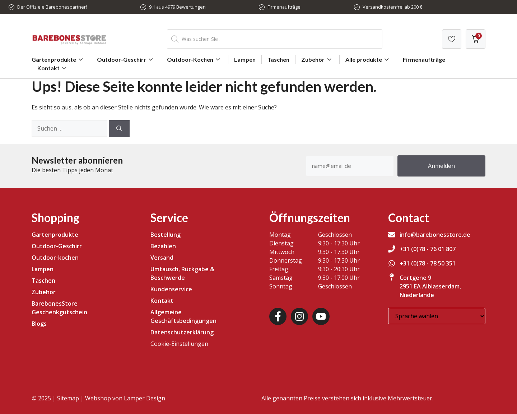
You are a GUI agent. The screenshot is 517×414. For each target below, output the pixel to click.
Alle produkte (368, 59)
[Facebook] (278, 316)
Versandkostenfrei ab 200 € (392, 7)
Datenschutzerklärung (182, 332)
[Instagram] (299, 316)
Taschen (278, 59)
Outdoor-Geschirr (126, 59)
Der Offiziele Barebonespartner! (52, 7)
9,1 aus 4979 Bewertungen (177, 7)
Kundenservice (171, 289)
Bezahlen (163, 246)
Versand (161, 258)
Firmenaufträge (284, 7)
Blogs (39, 324)
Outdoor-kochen (55, 258)
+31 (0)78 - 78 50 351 (428, 263)
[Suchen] (119, 128)
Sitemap (68, 398)
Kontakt (53, 68)
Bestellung (165, 235)
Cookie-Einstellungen (179, 344)
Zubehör (317, 59)
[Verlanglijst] (451, 39)
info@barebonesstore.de (435, 235)
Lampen (245, 59)
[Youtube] (321, 316)
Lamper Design (144, 398)
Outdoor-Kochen (194, 59)
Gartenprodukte (58, 59)
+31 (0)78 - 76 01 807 (428, 249)
